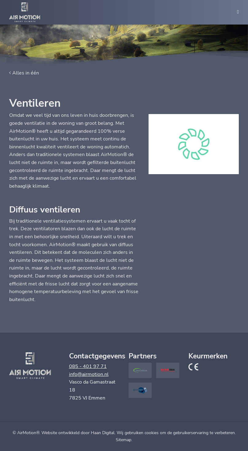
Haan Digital (102, 433)
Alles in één (25, 73)
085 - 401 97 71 (88, 366)
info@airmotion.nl (89, 374)
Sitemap (123, 440)
